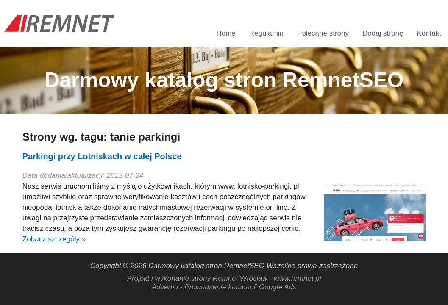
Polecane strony (323, 33)
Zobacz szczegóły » (54, 239)
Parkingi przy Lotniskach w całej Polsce (102, 156)
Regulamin (266, 33)
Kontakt (429, 33)
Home (225, 33)
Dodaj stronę (382, 33)
